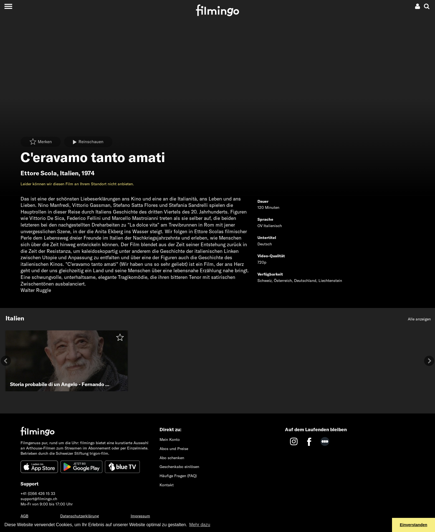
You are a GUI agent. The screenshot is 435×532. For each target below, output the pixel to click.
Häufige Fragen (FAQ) (178, 475)
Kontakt (167, 484)
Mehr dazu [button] (199, 524)
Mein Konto (170, 439)
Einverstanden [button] (413, 525)
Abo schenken (172, 457)
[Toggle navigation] (8, 6)
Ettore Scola (39, 173)
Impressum (140, 515)
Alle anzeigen (419, 319)
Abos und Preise (174, 448)
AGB (24, 515)
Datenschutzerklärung (79, 515)
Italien (69, 173)
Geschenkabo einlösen (179, 466)
